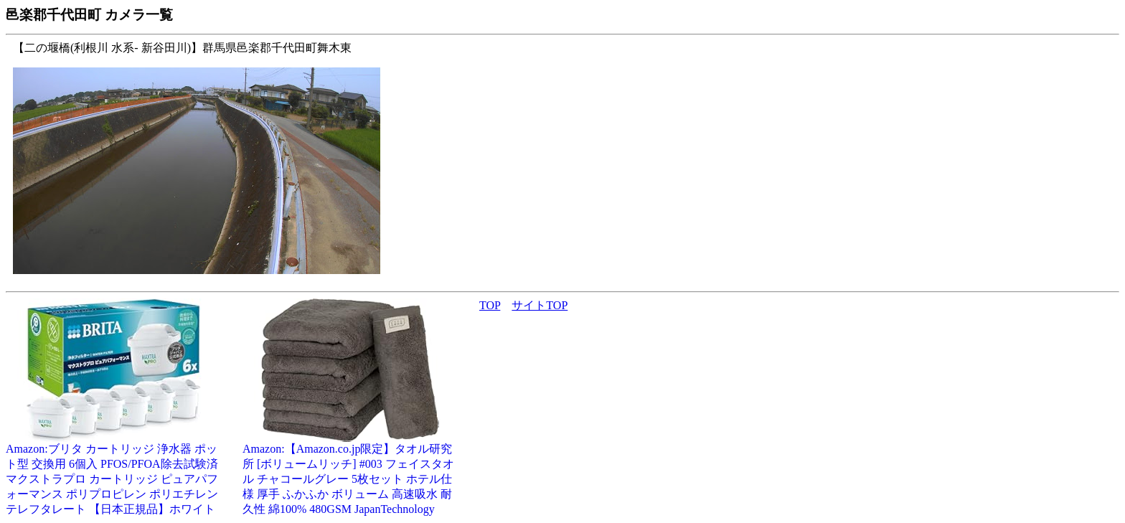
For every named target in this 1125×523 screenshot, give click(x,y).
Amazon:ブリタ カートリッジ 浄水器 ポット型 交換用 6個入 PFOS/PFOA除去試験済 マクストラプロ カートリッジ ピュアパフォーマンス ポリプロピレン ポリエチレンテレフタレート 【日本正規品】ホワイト (113, 473)
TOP (489, 305)
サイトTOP (540, 305)
